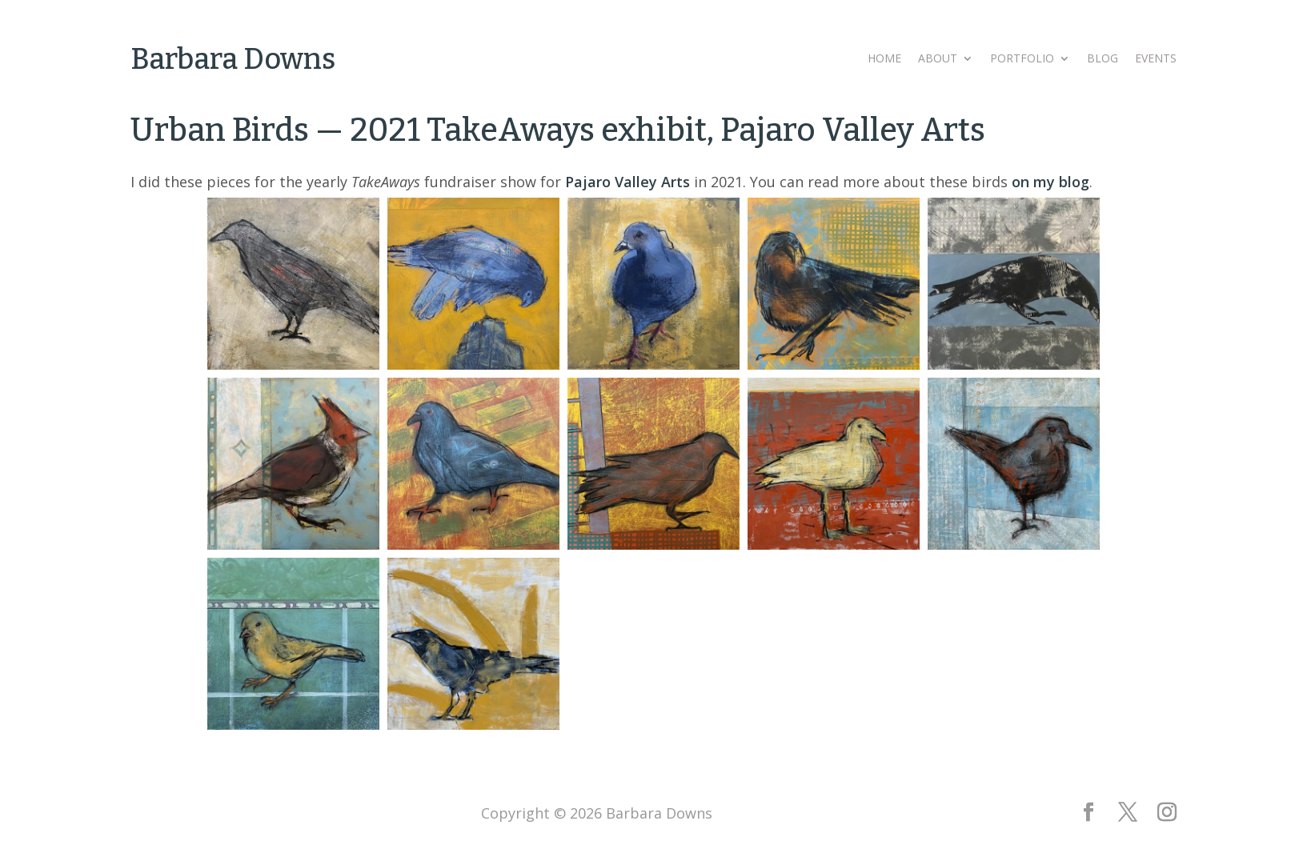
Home (884, 59)
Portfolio (1022, 59)
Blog (1102, 59)
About (937, 59)
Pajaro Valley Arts (627, 181)
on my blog (1050, 181)
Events (1156, 59)
